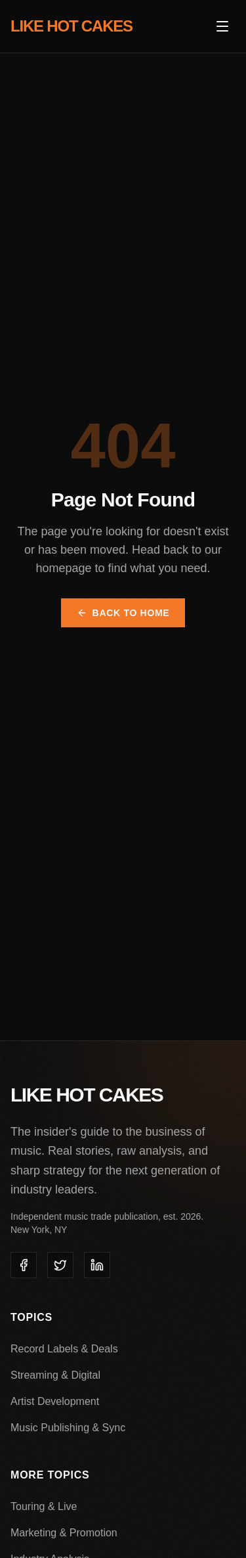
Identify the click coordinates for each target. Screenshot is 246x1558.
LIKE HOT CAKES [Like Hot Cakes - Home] (71, 26)
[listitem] (23, 1265)
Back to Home (123, 613)
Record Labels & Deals (64, 1348)
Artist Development (54, 1401)
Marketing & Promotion (63, 1532)
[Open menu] (222, 26)
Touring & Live (43, 1506)
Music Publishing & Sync (67, 1427)
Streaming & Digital (55, 1375)
